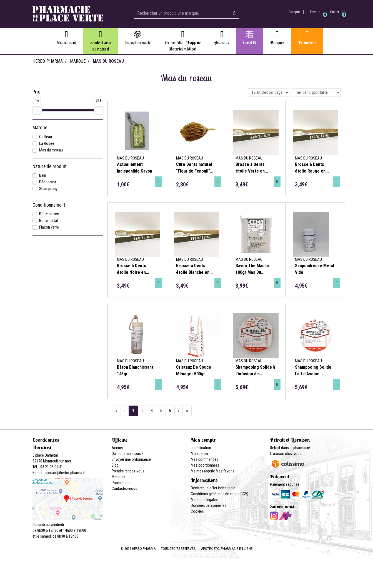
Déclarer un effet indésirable (213, 488)
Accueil (118, 448)
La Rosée (46, 143)
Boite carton (49, 213)
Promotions (121, 482)
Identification (201, 448)
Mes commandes (204, 459)
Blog (115, 465)
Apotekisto (226, 548)
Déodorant (47, 181)
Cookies (197, 511)
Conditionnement (48, 205)
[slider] (37, 110)
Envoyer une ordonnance (131, 459)
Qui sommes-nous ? (127, 453)
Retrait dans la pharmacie (290, 448)
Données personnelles (208, 505)
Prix (36, 92)
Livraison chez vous (285, 453)
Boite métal (48, 220)
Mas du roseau (51, 150)
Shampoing (48, 188)
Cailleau (45, 136)
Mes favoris (225, 471)
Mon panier (199, 453)
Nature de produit (49, 166)
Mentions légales (204, 499)
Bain (42, 175)
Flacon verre (49, 227)
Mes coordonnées (205, 465)
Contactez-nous (124, 488)
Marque (78, 61)
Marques (118, 477)
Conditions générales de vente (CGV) (219, 494)
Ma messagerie (203, 471)
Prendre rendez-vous (128, 471)
